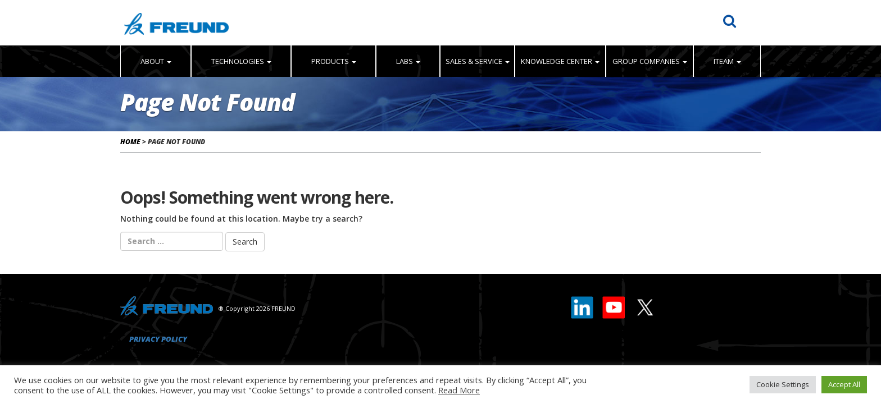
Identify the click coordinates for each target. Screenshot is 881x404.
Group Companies (649, 61)
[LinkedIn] (582, 305)
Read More (459, 390)
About (155, 61)
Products (333, 61)
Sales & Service (478, 61)
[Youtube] (614, 305)
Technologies (241, 61)
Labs (408, 61)
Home (130, 141)
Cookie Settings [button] (782, 384)
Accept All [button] (844, 384)
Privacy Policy (158, 339)
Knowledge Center (560, 61)
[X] (644, 305)
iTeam (727, 61)
